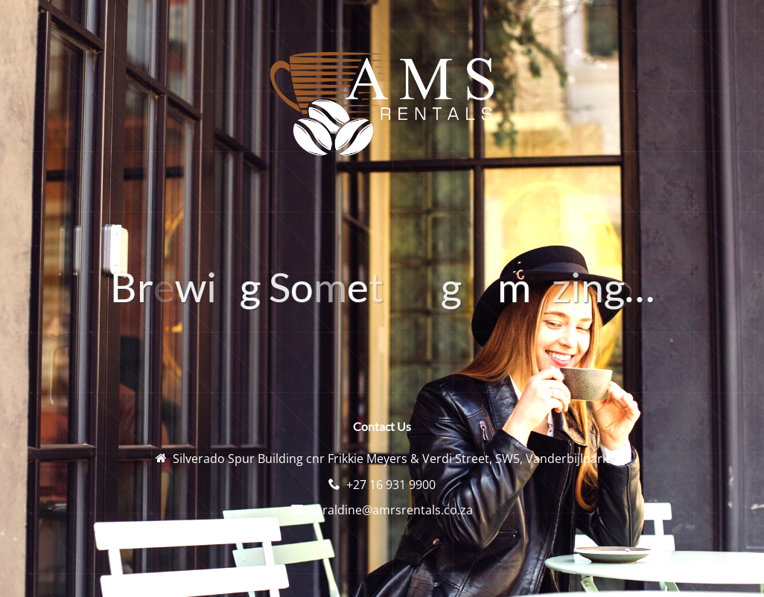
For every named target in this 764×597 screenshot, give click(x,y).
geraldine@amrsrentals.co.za (391, 510)
